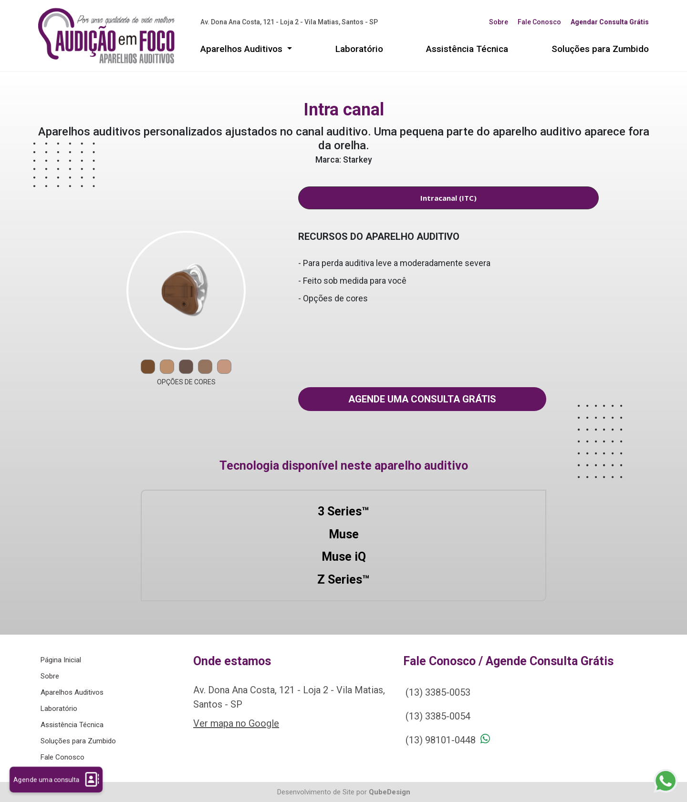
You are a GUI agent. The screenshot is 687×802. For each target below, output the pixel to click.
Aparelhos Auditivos (72, 692)
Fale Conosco (539, 22)
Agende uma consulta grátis (422, 399)
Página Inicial (61, 660)
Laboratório (359, 48)
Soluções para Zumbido (600, 48)
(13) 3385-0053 (438, 692)
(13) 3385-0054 (438, 716)
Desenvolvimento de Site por (322, 792)
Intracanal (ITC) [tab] (448, 198)
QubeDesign (389, 792)
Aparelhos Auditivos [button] (242, 48)
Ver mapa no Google (236, 723)
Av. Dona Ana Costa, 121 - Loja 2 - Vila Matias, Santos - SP (289, 22)
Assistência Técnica (467, 48)
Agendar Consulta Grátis (610, 22)
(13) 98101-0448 (441, 740)
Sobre (498, 22)
